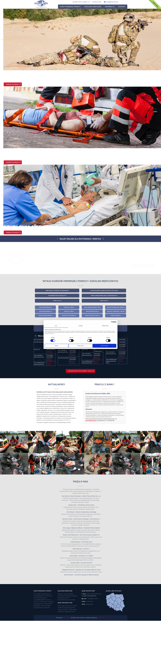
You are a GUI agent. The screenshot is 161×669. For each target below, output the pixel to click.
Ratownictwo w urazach (57, 295)
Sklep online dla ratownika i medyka (79, 238)
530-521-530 (96, 2)
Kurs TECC (104, 301)
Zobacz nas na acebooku (82, 266)
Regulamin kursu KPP (70, 612)
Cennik (59, 606)
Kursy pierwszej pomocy (71, 6)
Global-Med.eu (66, 618)
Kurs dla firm (69, 311)
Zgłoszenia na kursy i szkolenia (69, 606)
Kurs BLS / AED (69, 307)
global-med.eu (89, 604)
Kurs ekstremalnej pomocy (116, 307)
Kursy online (116, 315)
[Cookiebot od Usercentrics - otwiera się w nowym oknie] (109, 322)
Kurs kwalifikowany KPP (92, 307)
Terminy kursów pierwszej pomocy (66, 608)
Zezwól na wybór (80, 345)
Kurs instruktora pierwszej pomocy (42, 594)
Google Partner (101, 618)
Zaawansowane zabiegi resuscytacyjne (104, 290)
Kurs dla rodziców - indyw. (116, 311)
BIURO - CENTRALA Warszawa (94, 594)
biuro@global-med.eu (111, 2)
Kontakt (121, 6)
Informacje (110, 6)
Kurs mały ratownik (69, 315)
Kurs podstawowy (45, 307)
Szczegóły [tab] (80, 325)
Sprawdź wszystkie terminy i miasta (81, 371)
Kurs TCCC (57, 301)
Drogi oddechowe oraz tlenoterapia (104, 295)
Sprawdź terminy (49, 363)
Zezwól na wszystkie (104, 345)
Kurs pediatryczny (92, 311)
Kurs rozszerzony (45, 311)
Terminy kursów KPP (63, 610)
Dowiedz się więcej (13, 84)
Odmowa (56, 345)
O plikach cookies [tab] (105, 325)
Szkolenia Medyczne (93, 6)
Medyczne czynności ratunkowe (57, 290)
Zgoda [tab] (56, 325)
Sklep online (155, 4)
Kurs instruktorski (45, 315)
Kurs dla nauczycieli (92, 315)
